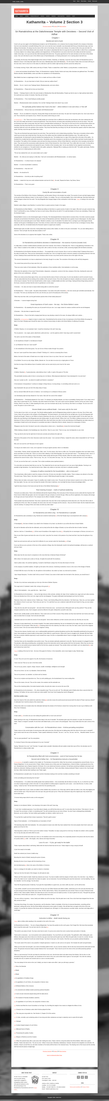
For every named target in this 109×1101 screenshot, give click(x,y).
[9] (22, 525)
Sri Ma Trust (58, 1098)
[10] (33, 533)
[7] (56, 517)
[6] (58, 487)
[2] (53, 182)
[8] (87, 517)
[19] (26, 866)
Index (55, 28)
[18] (25, 840)
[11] (62, 533)
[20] (47, 928)
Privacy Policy (85, 1088)
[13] (49, 587)
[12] (66, 542)
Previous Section (46, 28)
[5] (63, 427)
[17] (22, 717)
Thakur (78, 200)
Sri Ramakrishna (18, 121)
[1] (65, 63)
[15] (90, 646)
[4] (25, 373)
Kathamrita (23, 11)
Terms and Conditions (75, 1088)
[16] (15, 1026)
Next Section (63, 28)
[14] (38, 627)
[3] (66, 292)
